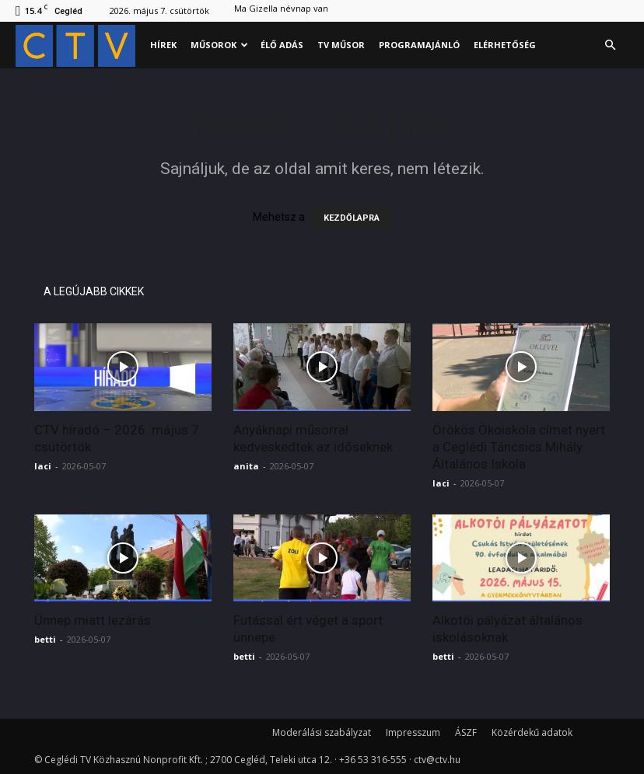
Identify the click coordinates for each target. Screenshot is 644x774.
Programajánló (419, 45)
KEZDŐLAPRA (352, 218)
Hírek (163, 45)
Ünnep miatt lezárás (92, 620)
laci (42, 466)
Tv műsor (341, 45)
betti (45, 639)
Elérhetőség (505, 45)
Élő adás (282, 45)
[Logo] (79, 45)
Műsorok (219, 45)
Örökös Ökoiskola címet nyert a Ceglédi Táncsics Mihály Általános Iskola (518, 447)
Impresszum (413, 732)
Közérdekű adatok (532, 732)
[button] (609, 45)
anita (246, 466)
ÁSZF (466, 732)
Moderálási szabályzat (321, 732)
